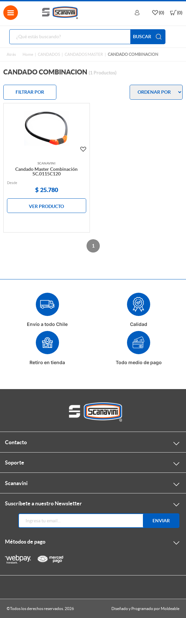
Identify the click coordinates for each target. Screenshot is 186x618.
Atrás (11, 54)
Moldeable (170, 608)
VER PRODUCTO (46, 206)
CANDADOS (49, 54)
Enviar (161, 520)
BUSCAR (148, 37)
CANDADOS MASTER (84, 54)
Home (28, 54)
